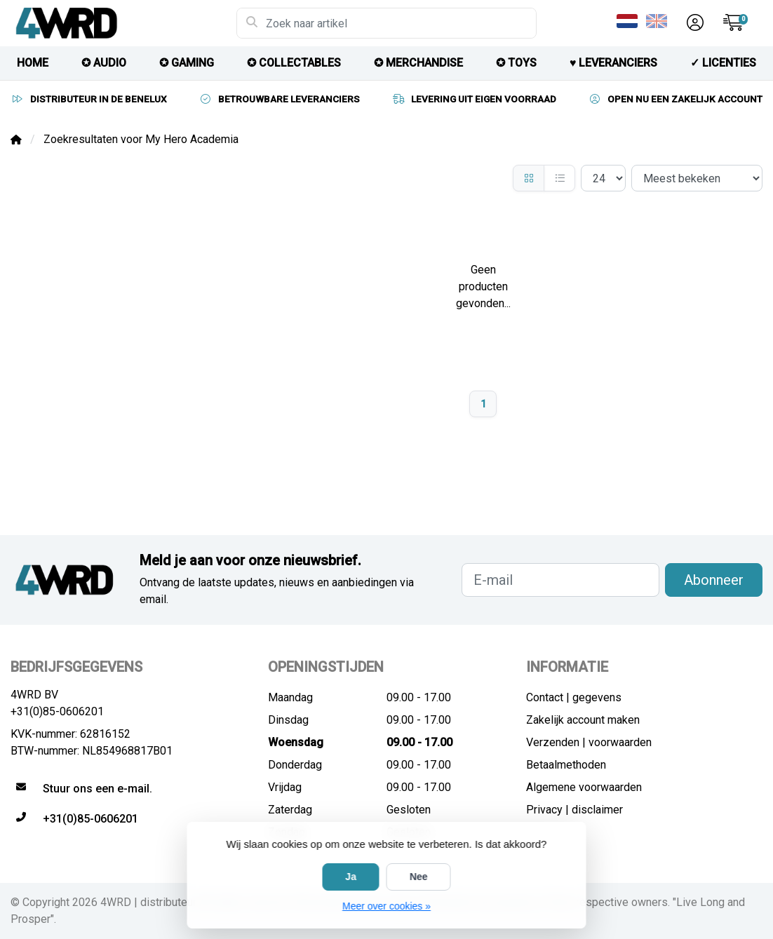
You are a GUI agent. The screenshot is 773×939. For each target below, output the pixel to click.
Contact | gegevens (573, 697)
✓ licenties (723, 62)
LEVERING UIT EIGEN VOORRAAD (473, 98)
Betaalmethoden (566, 764)
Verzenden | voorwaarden (589, 742)
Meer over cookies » (386, 906)
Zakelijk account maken (583, 720)
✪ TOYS (516, 62)
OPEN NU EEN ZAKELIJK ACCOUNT (675, 98)
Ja (350, 876)
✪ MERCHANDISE (418, 62)
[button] (693, 23)
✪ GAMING (186, 62)
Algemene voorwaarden (584, 787)
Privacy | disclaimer (574, 809)
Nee (419, 876)
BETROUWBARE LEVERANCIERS (279, 98)
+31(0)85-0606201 (57, 711)
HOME (32, 62)
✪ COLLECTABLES (294, 62)
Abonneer (714, 580)
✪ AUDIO (103, 62)
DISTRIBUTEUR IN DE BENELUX (89, 98)
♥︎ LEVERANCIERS (614, 62)
